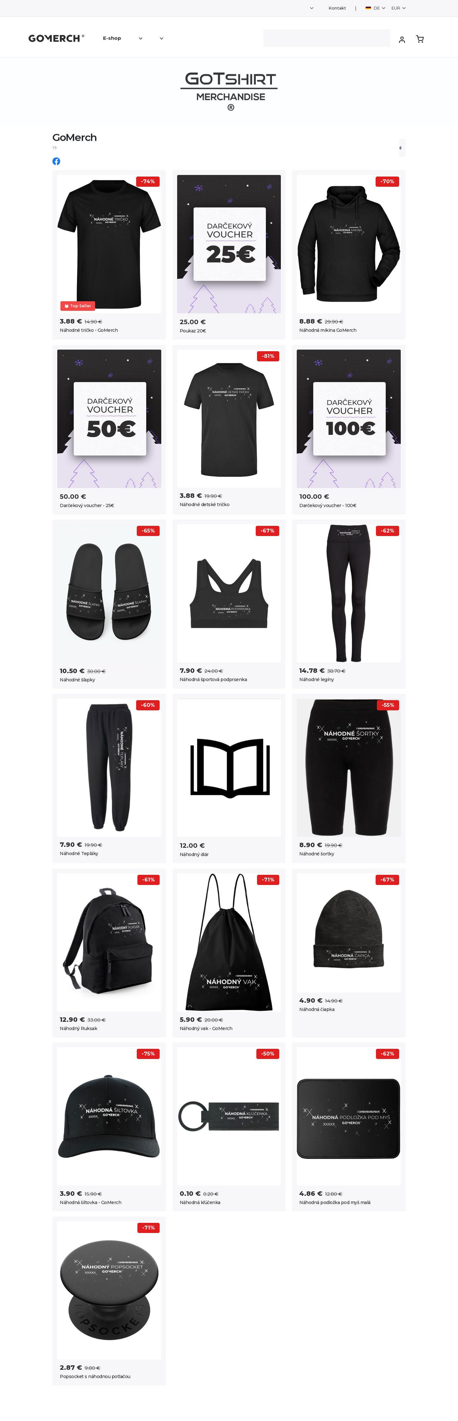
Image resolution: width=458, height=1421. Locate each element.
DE (373, 7)
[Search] (327, 38)
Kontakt (337, 8)
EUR (396, 7)
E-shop (112, 38)
